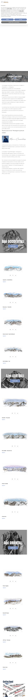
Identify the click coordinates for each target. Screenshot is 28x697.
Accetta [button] (20, 19)
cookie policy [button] (21, 10)
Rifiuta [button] (7, 19)
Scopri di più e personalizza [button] (14, 22)
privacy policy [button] (9, 8)
